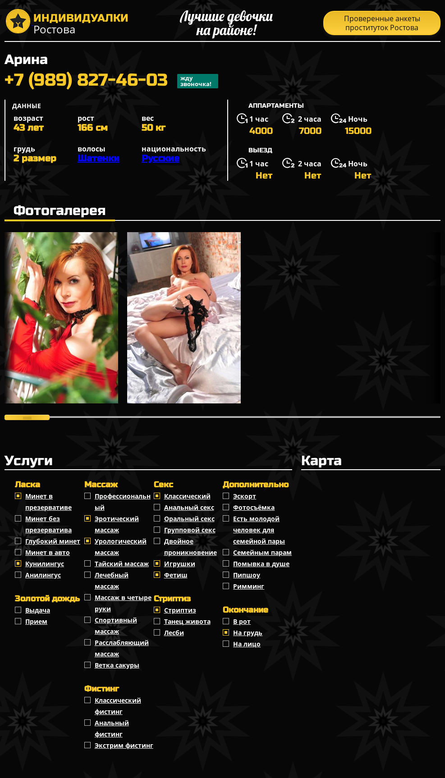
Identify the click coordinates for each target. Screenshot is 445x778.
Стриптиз (180, 610)
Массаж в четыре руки (123, 603)
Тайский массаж (122, 563)
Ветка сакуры (117, 665)
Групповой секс (190, 530)
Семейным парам (262, 552)
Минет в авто (47, 552)
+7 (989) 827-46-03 (111, 81)
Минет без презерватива (48, 524)
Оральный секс (189, 518)
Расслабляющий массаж (122, 648)
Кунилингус (44, 563)
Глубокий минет (52, 541)
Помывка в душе (261, 563)
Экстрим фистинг (124, 745)
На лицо (247, 644)
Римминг (248, 586)
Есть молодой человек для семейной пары (259, 529)
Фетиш (176, 575)
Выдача (37, 610)
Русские (160, 158)
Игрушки (179, 563)
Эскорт (244, 496)
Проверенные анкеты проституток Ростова (382, 23)
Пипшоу (246, 575)
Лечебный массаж (111, 580)
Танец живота (187, 621)
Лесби (174, 632)
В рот (242, 621)
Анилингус (43, 575)
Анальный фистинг (112, 728)
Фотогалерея (60, 210)
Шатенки (98, 158)
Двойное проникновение (190, 547)
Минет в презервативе (48, 502)
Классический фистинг (118, 706)
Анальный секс (189, 507)
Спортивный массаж (116, 626)
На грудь (247, 632)
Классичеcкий (187, 496)
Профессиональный (123, 502)
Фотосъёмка (254, 507)
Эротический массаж (117, 524)
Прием (36, 621)
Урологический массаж (121, 547)
